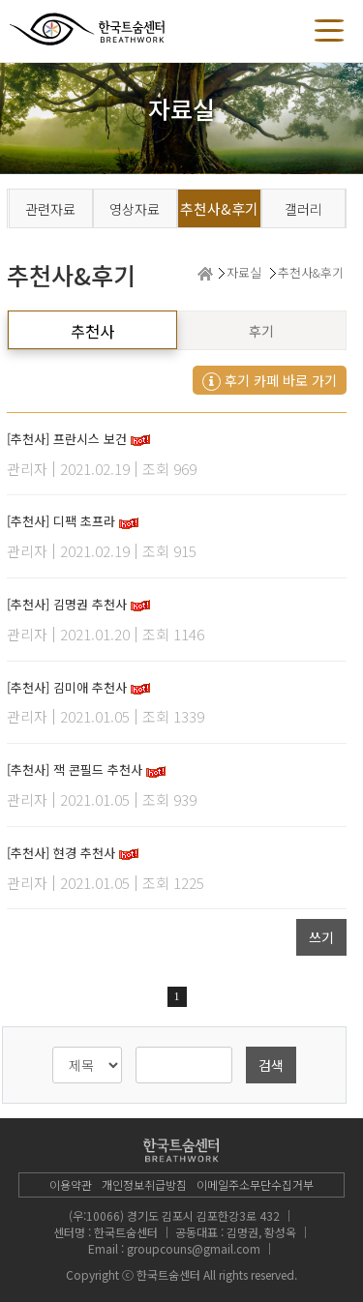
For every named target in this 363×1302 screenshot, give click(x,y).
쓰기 (321, 937)
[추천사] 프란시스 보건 (67, 438)
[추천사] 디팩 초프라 (61, 521)
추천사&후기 (219, 208)
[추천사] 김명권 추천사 (67, 604)
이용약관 (70, 1184)
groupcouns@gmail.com (193, 1248)
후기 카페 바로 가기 (269, 380)
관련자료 (50, 209)
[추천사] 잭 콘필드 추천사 (74, 769)
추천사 (92, 330)
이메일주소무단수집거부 (255, 1184)
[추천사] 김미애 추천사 (67, 687)
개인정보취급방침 (144, 1184)
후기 (261, 330)
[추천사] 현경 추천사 (61, 852)
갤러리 (303, 209)
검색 (271, 1065)
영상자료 (134, 209)
